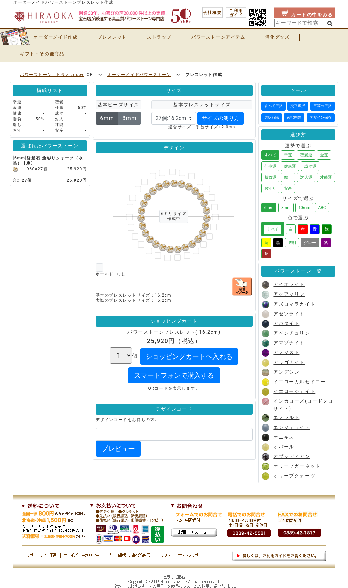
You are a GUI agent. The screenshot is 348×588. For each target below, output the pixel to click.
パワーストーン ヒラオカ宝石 (52, 74)
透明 (292, 242)
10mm (304, 207)
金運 (324, 155)
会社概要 (212, 12)
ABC (322, 207)
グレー (310, 242)
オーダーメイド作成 (55, 37)
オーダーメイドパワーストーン (139, 74)
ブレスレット (112, 37)
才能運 (326, 177)
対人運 (306, 177)
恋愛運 (306, 155)
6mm (107, 118)
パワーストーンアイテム (218, 37)
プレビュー (118, 449)
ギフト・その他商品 (42, 53)
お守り (270, 188)
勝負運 (270, 177)
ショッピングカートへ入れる (189, 356)
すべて (270, 155)
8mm (129, 118)
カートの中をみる (312, 14)
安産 (288, 188)
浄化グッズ (277, 37)
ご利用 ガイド (236, 12)
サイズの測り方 (220, 118)
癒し (288, 177)
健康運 (290, 166)
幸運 (288, 155)
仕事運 (270, 166)
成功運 (310, 166)
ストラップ (159, 37)
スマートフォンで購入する (174, 375)
